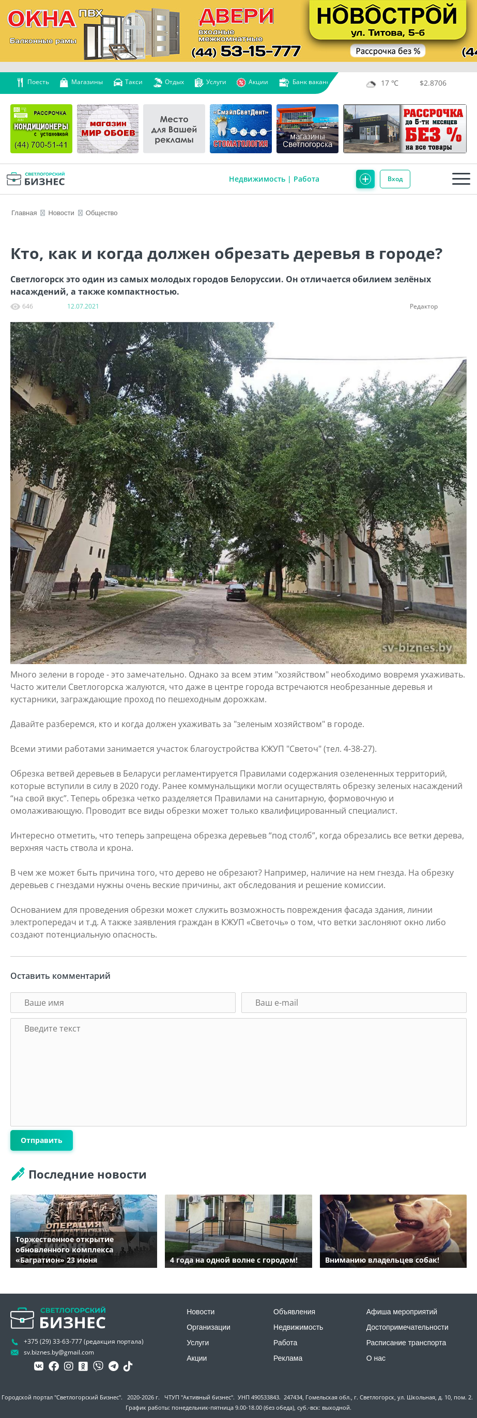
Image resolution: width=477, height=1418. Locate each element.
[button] (455, 333)
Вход (395, 178)
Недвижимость (257, 179)
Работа (306, 179)
